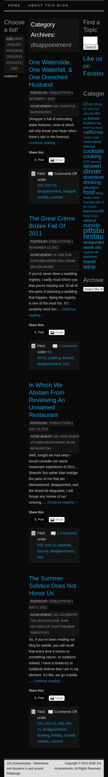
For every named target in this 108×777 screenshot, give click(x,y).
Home (14, 5)
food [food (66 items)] (89, 192)
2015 (18, 50)
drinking (43, 735)
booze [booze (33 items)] (94, 118)
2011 (18, 62)
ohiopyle (69, 191)
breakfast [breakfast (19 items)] (89, 123)
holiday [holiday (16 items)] (87, 197)
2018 (10, 44)
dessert (67, 358)
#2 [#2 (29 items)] (85, 104)
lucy (66, 364)
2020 (9, 38)
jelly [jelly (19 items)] (92, 202)
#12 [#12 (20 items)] (90, 109)
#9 (49, 352)
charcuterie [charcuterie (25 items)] (92, 142)
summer (56, 197)
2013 (18, 56)
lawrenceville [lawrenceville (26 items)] (94, 211)
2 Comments (67, 533)
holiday (56, 735)
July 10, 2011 (38, 429)
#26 (61, 723)
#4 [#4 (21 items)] (100, 104)
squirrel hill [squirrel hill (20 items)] (90, 252)
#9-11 (41, 358)
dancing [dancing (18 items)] (96, 161)
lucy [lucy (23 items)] (86, 216)
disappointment (49, 191)
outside (42, 197)
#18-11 (50, 545)
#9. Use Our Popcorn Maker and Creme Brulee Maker (52, 261)
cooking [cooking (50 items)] (92, 156)
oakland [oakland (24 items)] (89, 220)
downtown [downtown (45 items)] (94, 177)
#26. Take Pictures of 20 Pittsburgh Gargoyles (52, 626)
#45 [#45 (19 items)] (90, 113)
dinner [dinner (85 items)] (92, 171)
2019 (18, 38)
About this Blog (49, 5)
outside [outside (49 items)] (91, 225)
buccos (42, 551)
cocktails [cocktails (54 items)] (93, 151)
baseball (64, 545)
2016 (9, 50)
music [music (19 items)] (94, 216)
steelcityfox (60, 93)
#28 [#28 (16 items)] (85, 113)
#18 (40, 545)
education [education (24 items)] (91, 187)
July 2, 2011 (38, 607)
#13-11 (50, 723)
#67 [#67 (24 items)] (97, 113)
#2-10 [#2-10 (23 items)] (93, 104)
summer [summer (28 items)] (90, 257)
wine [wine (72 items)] (89, 266)
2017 (18, 44)
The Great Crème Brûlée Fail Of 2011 (52, 226)
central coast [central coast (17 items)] (91, 137)
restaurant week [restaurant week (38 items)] (93, 245)
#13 (40, 723)
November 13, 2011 (43, 247)
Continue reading (44, 143)
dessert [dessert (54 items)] (92, 166)
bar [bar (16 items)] (85, 118)
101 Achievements (19, 763)
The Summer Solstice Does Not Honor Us (52, 585)
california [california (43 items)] (93, 132)
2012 (9, 62)
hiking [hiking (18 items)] (99, 193)
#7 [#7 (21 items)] (85, 109)
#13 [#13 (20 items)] (96, 109)
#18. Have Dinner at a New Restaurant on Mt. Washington (55, 442)
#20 (40, 185)
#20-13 (50, 185)
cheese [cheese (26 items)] (89, 146)
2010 (14, 68)
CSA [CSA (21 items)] (86, 161)
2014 (10, 56)
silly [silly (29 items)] (98, 247)
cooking (54, 358)
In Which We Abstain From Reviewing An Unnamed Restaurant (47, 400)
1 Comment (68, 346)
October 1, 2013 (41, 99)
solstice (43, 741)
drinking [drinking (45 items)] (92, 182)
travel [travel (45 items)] (89, 261)
